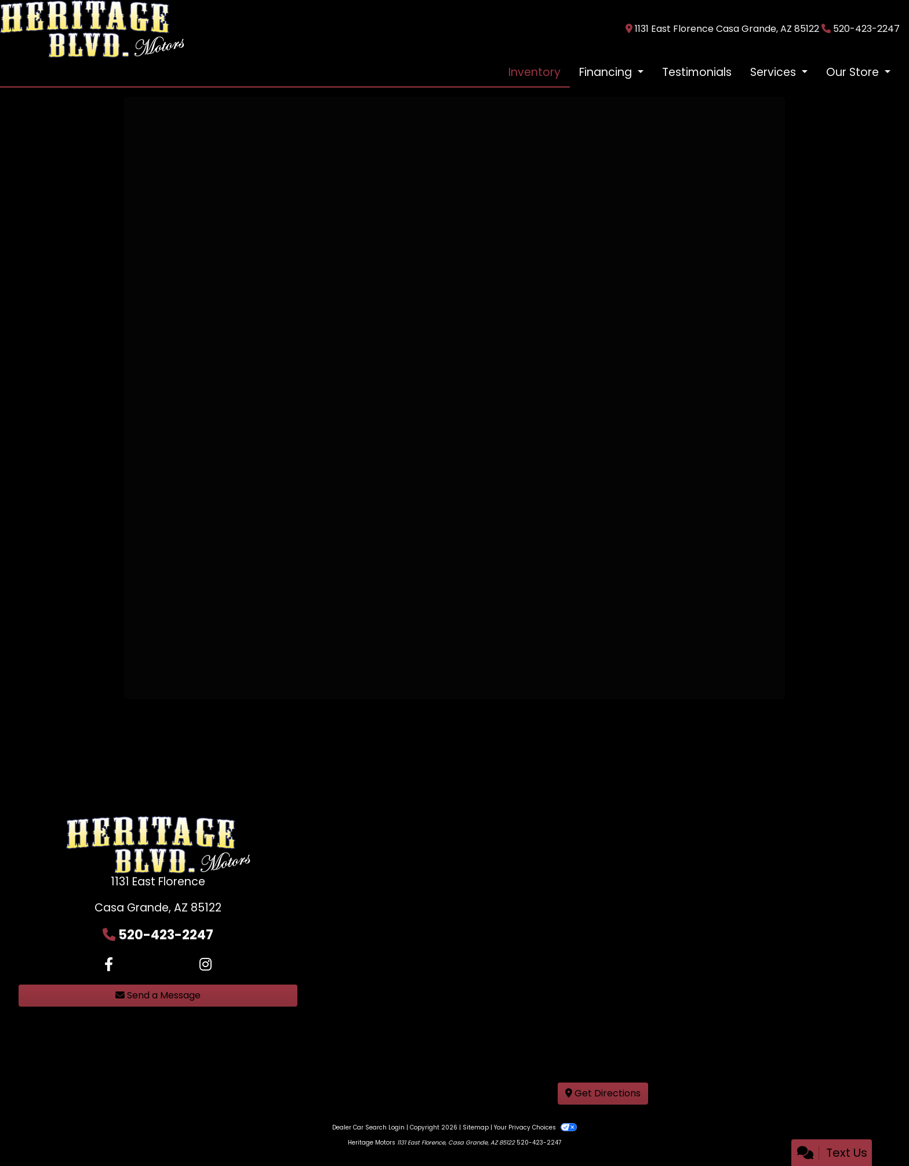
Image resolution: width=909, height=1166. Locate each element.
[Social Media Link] (205, 964)
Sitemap (476, 1127)
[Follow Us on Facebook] (108, 964)
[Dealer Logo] (92, 28)
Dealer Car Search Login (368, 1127)
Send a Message (158, 995)
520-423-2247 (866, 28)
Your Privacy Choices (535, 1127)
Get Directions (603, 1093)
